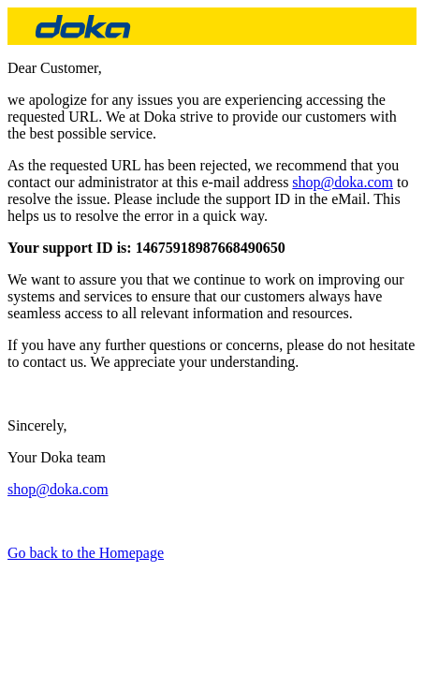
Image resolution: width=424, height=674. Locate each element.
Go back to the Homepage (85, 553)
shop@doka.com (342, 182)
